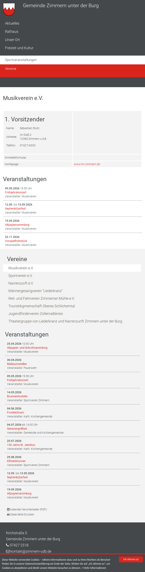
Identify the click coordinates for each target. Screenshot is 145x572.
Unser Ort (12, 40)
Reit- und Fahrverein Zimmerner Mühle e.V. (41, 298)
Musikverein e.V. (20, 268)
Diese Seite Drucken (20, 514)
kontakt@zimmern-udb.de (30, 551)
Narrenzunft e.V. (20, 283)
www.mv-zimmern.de (87, 164)
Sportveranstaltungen (21, 60)
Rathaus (11, 31)
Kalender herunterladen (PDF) (27, 509)
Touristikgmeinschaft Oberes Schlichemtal (41, 306)
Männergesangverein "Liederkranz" (35, 291)
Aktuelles (12, 23)
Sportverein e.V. (20, 276)
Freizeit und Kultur (19, 48)
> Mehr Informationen (94, 568)
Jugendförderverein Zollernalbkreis (35, 313)
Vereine (10, 69)
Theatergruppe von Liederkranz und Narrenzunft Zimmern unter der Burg (65, 321)
